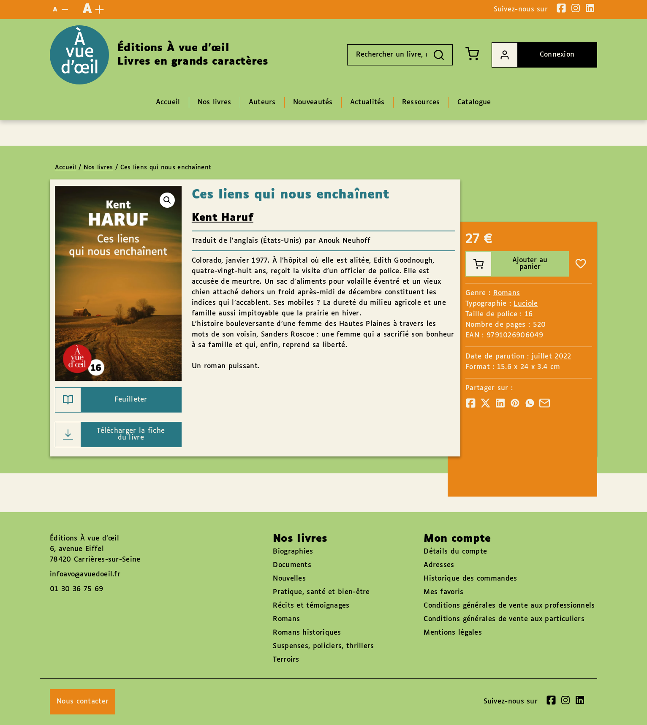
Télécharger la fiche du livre (110, 434)
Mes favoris (443, 592)
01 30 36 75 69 (76, 589)
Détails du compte (455, 551)
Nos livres (98, 168)
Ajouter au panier (506, 264)
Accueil (65, 168)
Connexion (533, 55)
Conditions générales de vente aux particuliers (504, 619)
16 (529, 314)
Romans (506, 293)
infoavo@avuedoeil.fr (85, 574)
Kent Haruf (222, 218)
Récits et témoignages (311, 605)
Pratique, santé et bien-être (321, 592)
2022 (563, 356)
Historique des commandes (470, 578)
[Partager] (470, 403)
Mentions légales (453, 632)
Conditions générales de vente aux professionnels (509, 605)
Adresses (439, 565)
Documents (292, 565)
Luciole (526, 303)
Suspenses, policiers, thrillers (323, 646)
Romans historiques (307, 632)
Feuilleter (101, 400)
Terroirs (286, 659)
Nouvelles (289, 578)
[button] (167, 200)
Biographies (293, 551)
